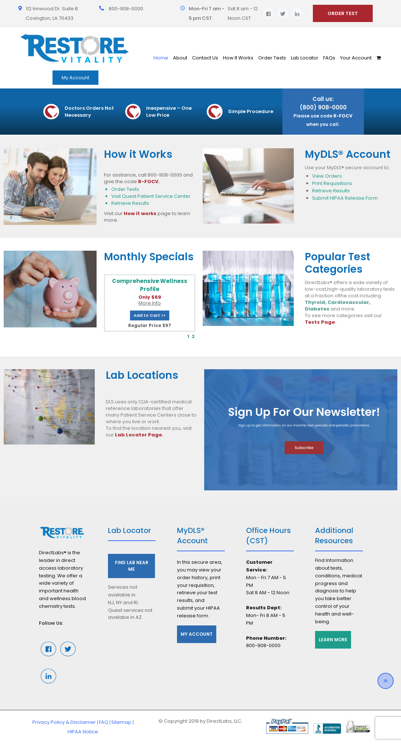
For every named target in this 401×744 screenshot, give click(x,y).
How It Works (238, 57)
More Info (149, 303)
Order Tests (272, 57)
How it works (140, 213)
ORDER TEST (343, 13)
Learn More (333, 639)
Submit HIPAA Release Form (345, 198)
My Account (75, 77)
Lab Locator (304, 57)
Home (160, 57)
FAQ (103, 722)
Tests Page (320, 322)
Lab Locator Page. (139, 434)
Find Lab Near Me (131, 565)
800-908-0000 (126, 8)
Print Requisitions (332, 183)
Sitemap (121, 722)
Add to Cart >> (150, 315)
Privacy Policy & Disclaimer (64, 722)
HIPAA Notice (83, 731)
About (180, 57)
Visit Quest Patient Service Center (151, 196)
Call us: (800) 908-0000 (323, 111)
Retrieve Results (130, 203)
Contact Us (205, 57)
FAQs (329, 57)
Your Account (356, 57)
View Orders (327, 176)
